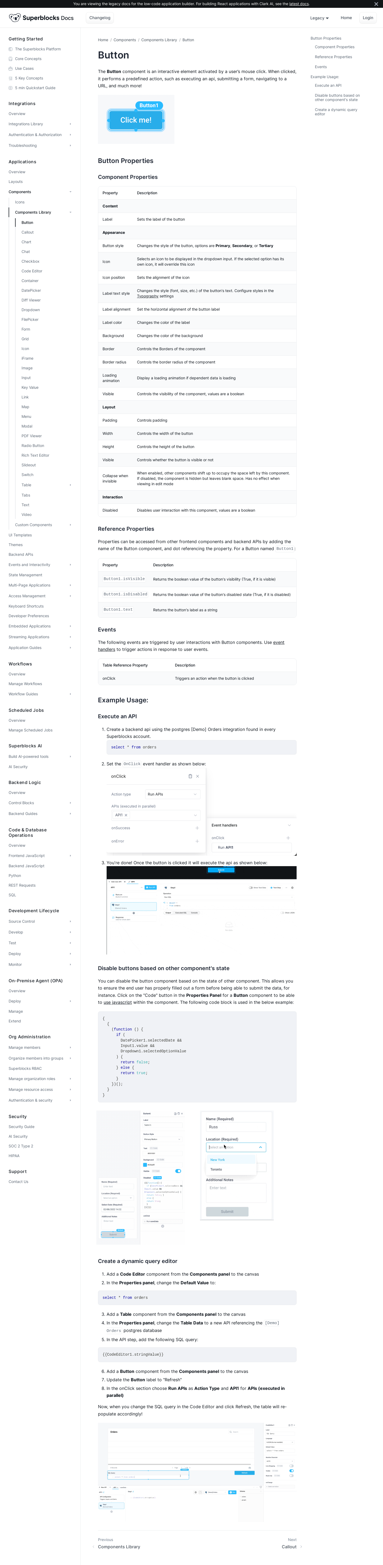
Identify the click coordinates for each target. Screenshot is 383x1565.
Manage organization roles (32, 1078)
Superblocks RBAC (25, 1068)
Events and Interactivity (29, 564)
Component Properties (334, 46)
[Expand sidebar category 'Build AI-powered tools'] (70, 756)
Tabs (26, 495)
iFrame (27, 358)
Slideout (29, 465)
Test (12, 943)
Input (26, 377)
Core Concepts (28, 58)
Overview (17, 113)
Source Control (22, 921)
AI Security (18, 766)
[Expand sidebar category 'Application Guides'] (70, 648)
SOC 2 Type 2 (21, 1146)
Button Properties (326, 38)
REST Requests (22, 885)
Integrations (22, 103)
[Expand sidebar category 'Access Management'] (70, 596)
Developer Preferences (29, 615)
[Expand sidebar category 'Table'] (70, 485)
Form (26, 329)
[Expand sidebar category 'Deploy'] (70, 954)
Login (368, 17)
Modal (27, 426)
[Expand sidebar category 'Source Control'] (70, 921)
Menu (26, 416)
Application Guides (25, 647)
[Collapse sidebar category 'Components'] (70, 192)
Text (25, 504)
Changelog (99, 17)
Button (27, 222)
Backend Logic (25, 782)
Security (18, 1116)
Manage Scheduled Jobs (30, 730)
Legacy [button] (317, 17)
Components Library (33, 212)
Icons (19, 202)
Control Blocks (21, 802)
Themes (16, 544)
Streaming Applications (29, 636)
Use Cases (24, 68)
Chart (26, 242)
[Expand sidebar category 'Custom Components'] (70, 525)
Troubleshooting (23, 145)
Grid (25, 338)
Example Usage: (325, 76)
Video (26, 514)
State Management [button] (25, 574)
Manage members (24, 1047)
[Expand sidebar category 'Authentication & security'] (70, 1100)
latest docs (299, 4)
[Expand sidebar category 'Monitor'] (70, 964)
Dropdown (31, 309)
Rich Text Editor (35, 455)
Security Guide (21, 1126)
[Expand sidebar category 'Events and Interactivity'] (70, 565)
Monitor (15, 964)
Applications (23, 161)
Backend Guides (23, 813)
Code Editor (32, 271)
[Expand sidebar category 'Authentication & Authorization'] (70, 135)
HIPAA (14, 1155)
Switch (27, 474)
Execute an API (328, 85)
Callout (28, 232)
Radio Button (33, 445)
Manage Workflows (25, 683)
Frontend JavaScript (27, 855)
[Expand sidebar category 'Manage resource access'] (70, 1089)
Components (20, 191)
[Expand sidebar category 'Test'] (70, 943)
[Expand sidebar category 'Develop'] (70, 932)
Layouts (16, 181)
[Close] (376, 4)
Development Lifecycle (34, 910)
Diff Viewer (31, 300)
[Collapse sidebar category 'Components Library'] (70, 212)
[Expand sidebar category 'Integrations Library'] (70, 124)
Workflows (20, 664)
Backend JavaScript (26, 865)
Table (26, 485)
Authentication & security (30, 1100)
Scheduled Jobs (26, 710)
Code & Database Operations (28, 832)
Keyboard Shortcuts (26, 606)
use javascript (118, 1002)
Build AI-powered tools (28, 756)
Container (30, 280)
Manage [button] (16, 1011)
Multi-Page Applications (29, 585)
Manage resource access (31, 1089)
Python (15, 875)
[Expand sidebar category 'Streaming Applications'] (70, 637)
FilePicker (30, 319)
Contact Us (18, 1181)
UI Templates (20, 535)
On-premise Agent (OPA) (36, 980)
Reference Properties (333, 56)
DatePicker (31, 290)
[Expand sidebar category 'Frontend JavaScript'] (70, 855)
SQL (12, 895)
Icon (25, 348)
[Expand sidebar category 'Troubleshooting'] (70, 145)
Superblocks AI (25, 745)
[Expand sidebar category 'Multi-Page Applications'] (70, 585)
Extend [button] (15, 1021)
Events (321, 66)
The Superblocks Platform (38, 49)
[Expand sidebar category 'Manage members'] (70, 1047)
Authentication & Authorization (35, 134)
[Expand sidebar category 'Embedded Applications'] (70, 626)
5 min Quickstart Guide (35, 87)
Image (27, 368)
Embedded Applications (30, 626)
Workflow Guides (23, 694)
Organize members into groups (36, 1058)
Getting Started (26, 38)
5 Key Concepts (29, 78)
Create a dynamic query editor (336, 111)
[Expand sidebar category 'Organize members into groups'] (70, 1058)
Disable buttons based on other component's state (337, 97)
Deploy (15, 953)
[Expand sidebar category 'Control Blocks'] (70, 803)
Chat (26, 251)
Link (25, 397)
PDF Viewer (32, 435)
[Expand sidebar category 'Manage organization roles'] (70, 1079)
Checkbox (31, 261)
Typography (148, 296)
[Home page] (104, 40)
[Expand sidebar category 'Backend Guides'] (70, 813)
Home (346, 17)
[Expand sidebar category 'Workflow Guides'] (70, 694)
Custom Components (33, 524)
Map (25, 406)
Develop (16, 932)
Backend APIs (21, 554)
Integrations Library (26, 124)
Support (18, 1171)
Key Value (30, 387)
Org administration (30, 1036)
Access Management (27, 596)
